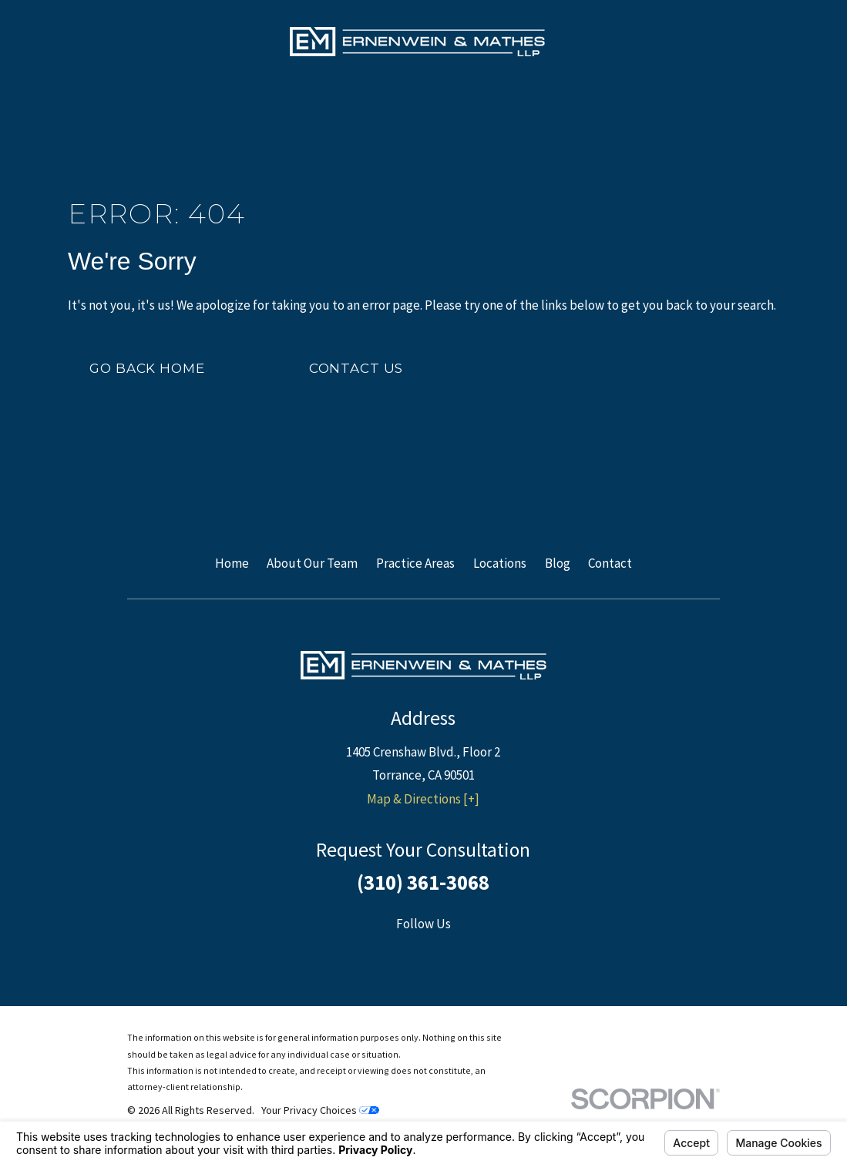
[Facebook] (404, 954)
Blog (557, 563)
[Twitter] (443, 954)
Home (232, 563)
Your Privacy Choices (320, 1110)
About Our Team (312, 563)
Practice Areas (415, 563)
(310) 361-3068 (423, 882)
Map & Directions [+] (423, 798)
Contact (610, 563)
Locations (499, 563)
